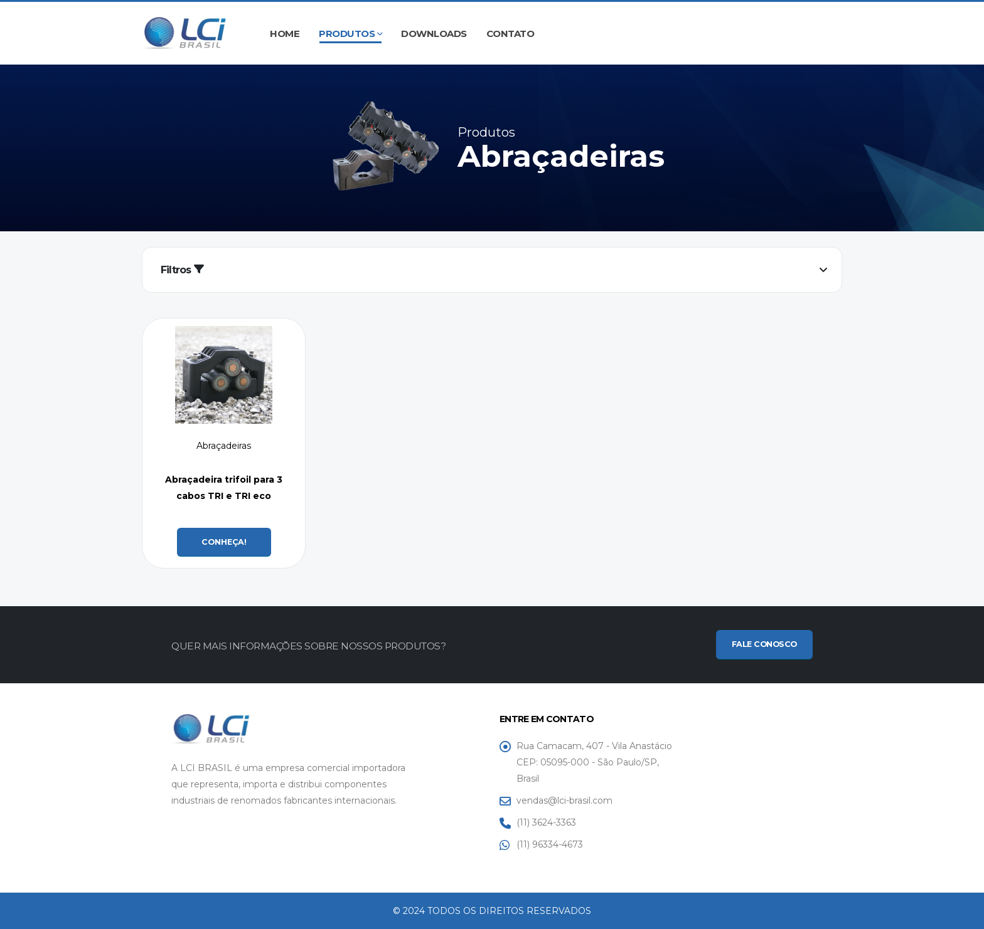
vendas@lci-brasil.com (564, 800)
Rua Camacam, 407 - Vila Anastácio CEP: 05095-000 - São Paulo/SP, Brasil (594, 762)
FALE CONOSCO (764, 644)
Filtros (182, 270)
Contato (510, 33)
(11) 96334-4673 (549, 844)
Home (284, 33)
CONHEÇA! (224, 542)
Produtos (347, 33)
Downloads (434, 33)
